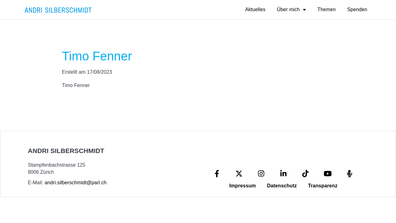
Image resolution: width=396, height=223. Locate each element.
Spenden (357, 9)
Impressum (242, 185)
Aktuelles (255, 9)
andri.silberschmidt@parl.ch (75, 182)
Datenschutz (282, 185)
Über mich (291, 9)
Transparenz (322, 185)
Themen (326, 9)
